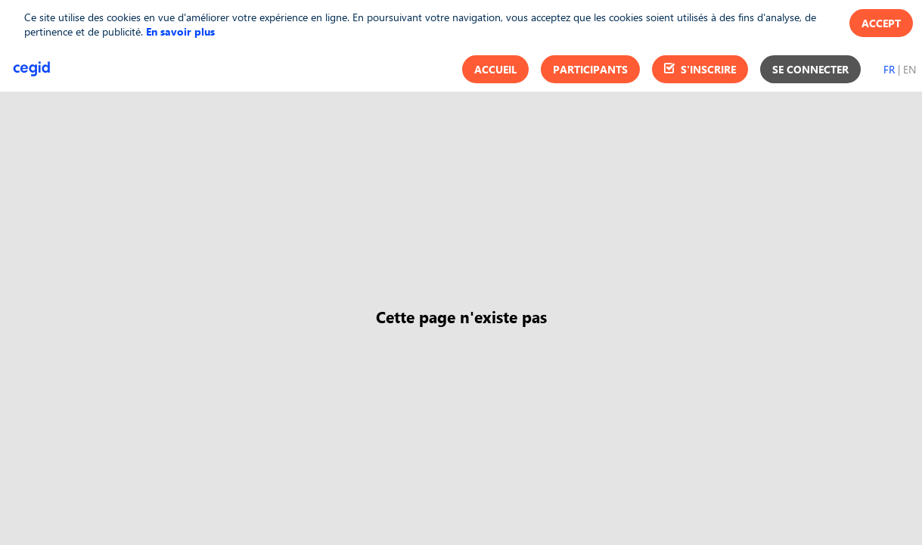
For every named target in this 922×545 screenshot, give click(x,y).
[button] (495, 69)
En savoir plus (180, 31)
